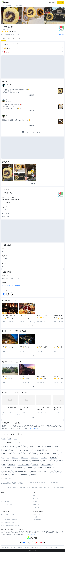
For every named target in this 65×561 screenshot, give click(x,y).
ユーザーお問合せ (34, 556)
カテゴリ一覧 (36, 516)
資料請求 (35, 526)
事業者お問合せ (36, 523)
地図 (19, 38)
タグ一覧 (35, 511)
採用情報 (20, 556)
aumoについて (59, 556)
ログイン (60, 2)
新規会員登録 (51, 2)
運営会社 (4, 556)
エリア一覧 (35, 508)
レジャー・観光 (5, 511)
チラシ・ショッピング (6, 513)
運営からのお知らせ (12, 556)
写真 (9, 38)
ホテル (3, 505)
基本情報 (61, 34)
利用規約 (41, 556)
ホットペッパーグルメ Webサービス (15, 493)
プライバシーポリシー (50, 556)
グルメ (3, 508)
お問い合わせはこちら (33, 543)
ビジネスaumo (4, 526)
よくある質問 (26, 556)
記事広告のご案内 (37, 529)
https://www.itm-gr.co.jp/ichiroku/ (11, 295)
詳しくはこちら (34, 437)
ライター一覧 (36, 513)
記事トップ (35, 505)
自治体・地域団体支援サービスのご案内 (10, 534)
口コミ (14, 38)
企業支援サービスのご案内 (7, 532)
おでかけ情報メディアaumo (8, 523)
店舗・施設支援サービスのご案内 (9, 529)
